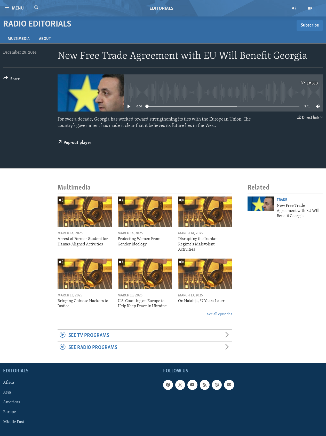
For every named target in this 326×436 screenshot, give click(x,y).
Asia (7, 392)
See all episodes (219, 314)
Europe (9, 412)
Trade (282, 200)
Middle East (13, 422)
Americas (11, 402)
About (45, 39)
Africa (8, 383)
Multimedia (19, 39)
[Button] (11, 79)
